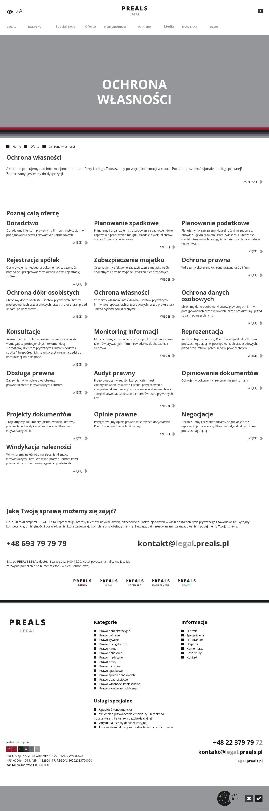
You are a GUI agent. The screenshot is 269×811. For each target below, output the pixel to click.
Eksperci (35, 26)
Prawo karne (107, 649)
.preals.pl (249, 760)
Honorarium (115, 26)
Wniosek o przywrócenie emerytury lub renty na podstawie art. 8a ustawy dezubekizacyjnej (129, 716)
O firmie (192, 631)
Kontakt (190, 26)
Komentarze (195, 649)
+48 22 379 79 (238, 742)
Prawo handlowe (110, 653)
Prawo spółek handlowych (117, 675)
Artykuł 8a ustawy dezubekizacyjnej (123, 723)
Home (17, 146)
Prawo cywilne (109, 640)
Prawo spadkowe (111, 671)
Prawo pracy (107, 662)
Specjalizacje (65, 26)
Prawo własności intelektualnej (120, 684)
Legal (11, 26)
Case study (194, 653)
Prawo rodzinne (110, 666)
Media (169, 26)
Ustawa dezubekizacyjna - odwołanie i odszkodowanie (136, 727)
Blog (214, 26)
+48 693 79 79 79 (36, 543)
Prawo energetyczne (113, 644)
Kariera (144, 26)
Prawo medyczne (111, 657)
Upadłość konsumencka (115, 710)
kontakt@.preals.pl (230, 752)
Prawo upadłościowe (113, 679)
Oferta (90, 26)
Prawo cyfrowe (109, 635)
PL (260, 11)
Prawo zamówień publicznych (119, 688)
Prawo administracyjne (114, 631)
